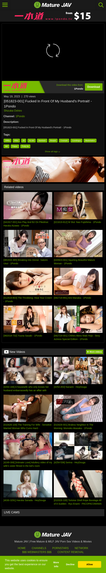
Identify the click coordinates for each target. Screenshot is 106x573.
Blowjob (53, 140)
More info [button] (56, 564)
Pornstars (60, 548)
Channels (39, 548)
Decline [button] (70, 564)
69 (24, 140)
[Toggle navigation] (5, 5)
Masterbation (90, 140)
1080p (7, 140)
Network (81, 548)
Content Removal (70, 552)
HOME (22, 548)
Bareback (42, 140)
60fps (16, 140)
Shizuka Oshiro (13, 110)
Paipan (14, 146)
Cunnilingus (76, 140)
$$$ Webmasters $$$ (36, 552)
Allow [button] (89, 564)
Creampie (64, 140)
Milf (6, 146)
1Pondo (20, 116)
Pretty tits (25, 146)
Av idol (31, 140)
